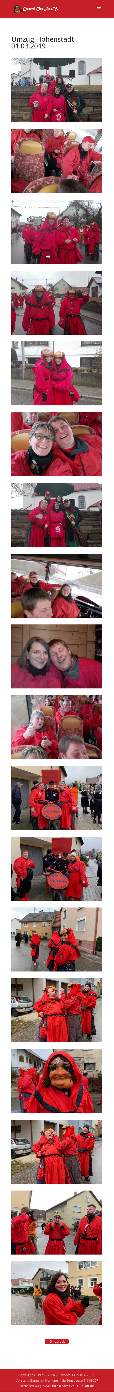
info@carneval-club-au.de (73, 1386)
